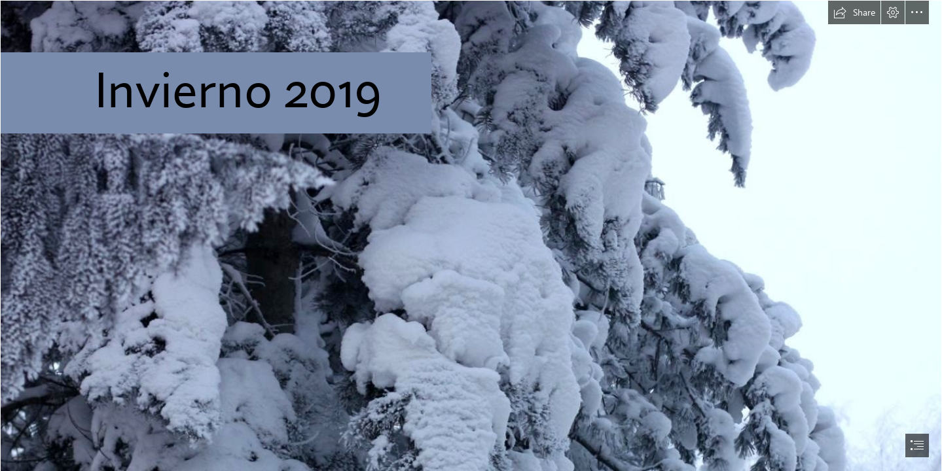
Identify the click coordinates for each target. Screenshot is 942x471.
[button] (854, 12)
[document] (471, 235)
